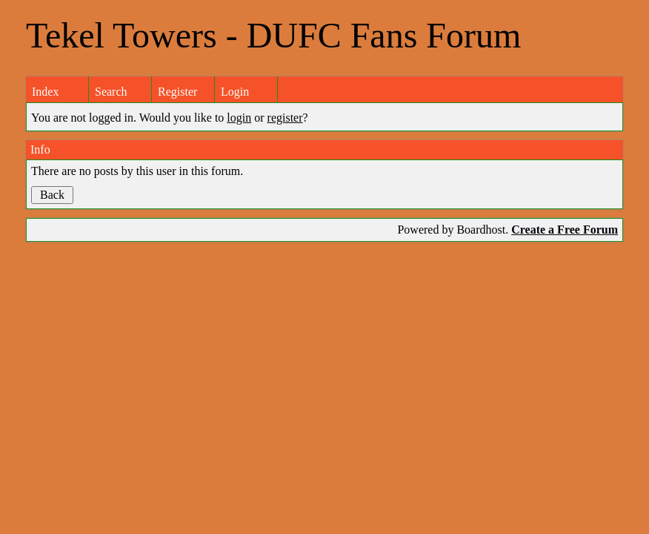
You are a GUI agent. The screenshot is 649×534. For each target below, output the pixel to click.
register (285, 117)
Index (45, 91)
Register (177, 91)
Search (111, 91)
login (239, 117)
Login (235, 91)
